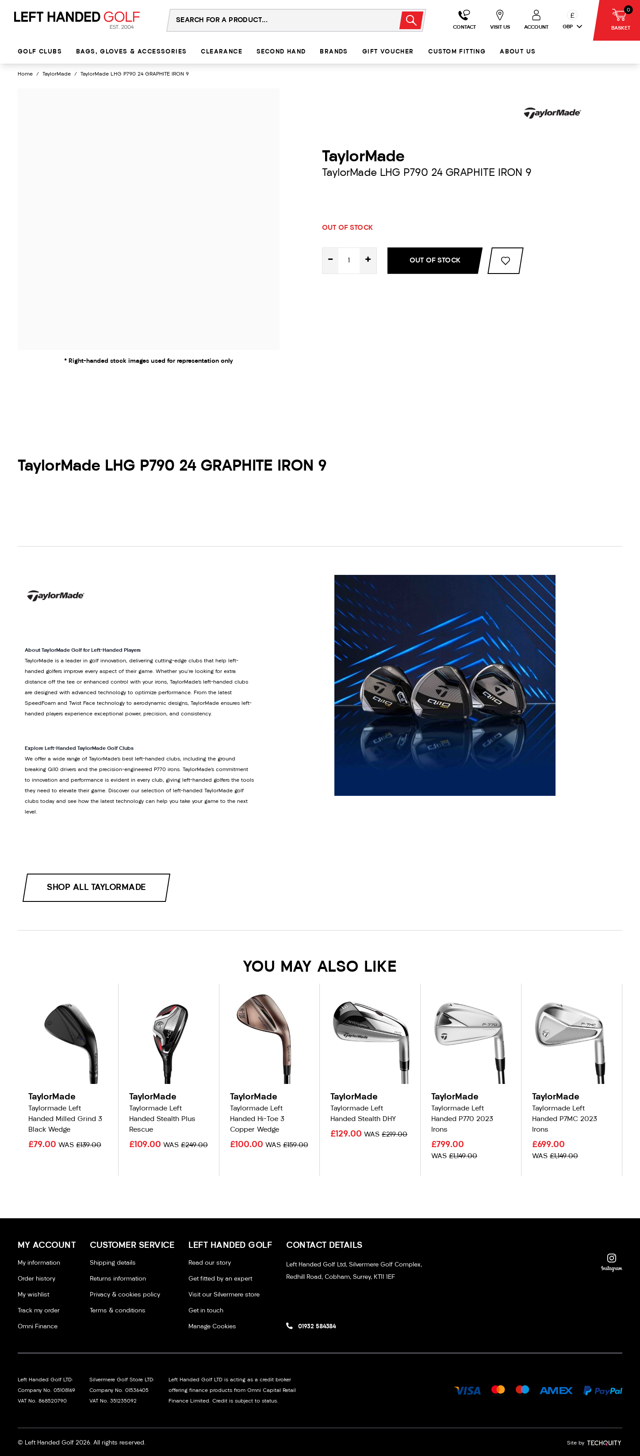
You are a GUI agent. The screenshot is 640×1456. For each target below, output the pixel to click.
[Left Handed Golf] (77, 20)
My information (39, 1263)
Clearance (221, 52)
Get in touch (205, 1311)
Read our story (209, 1263)
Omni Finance (37, 1326)
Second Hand (281, 52)
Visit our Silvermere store (224, 1295)
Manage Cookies (212, 1326)
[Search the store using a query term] (277, 20)
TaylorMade (56, 74)
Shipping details (113, 1263)
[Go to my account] (464, 20)
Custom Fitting (457, 52)
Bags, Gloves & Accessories (131, 52)
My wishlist (33, 1295)
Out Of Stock (435, 260)
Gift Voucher (388, 52)
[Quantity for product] (349, 261)
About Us (518, 52)
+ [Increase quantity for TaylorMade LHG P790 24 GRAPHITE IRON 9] (368, 260)
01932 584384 (317, 1326)
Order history (36, 1279)
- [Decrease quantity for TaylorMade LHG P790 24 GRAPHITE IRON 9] (330, 260)
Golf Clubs (40, 52)
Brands (334, 52)
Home (25, 74)
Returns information (118, 1279)
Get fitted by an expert (220, 1279)
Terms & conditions (118, 1311)
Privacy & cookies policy (125, 1295)
